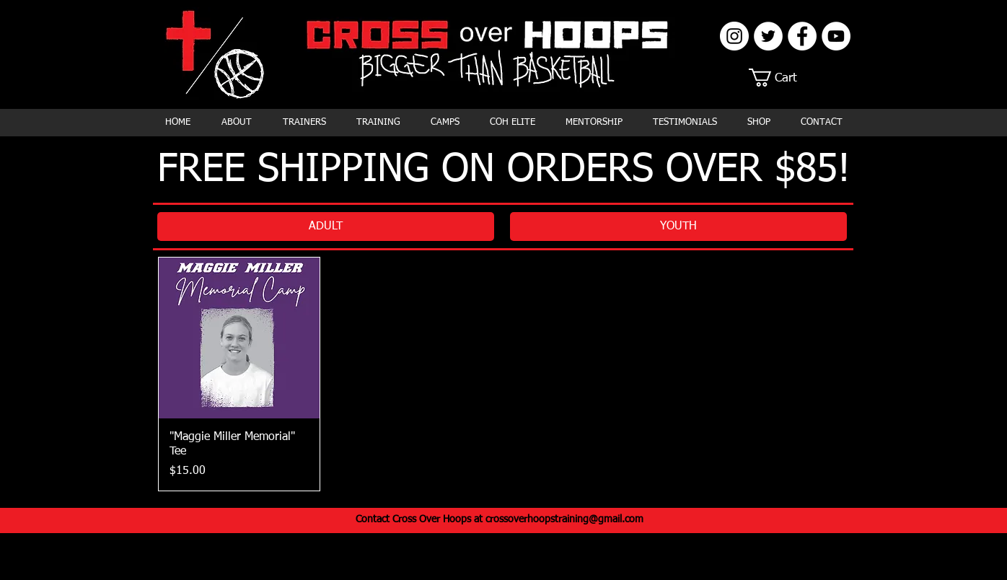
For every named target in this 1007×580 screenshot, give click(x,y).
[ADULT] (325, 226)
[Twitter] (768, 36)
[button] (782, 78)
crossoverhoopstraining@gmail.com (564, 519)
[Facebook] (802, 36)
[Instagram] (734, 36)
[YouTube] (836, 36)
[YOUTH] (678, 226)
